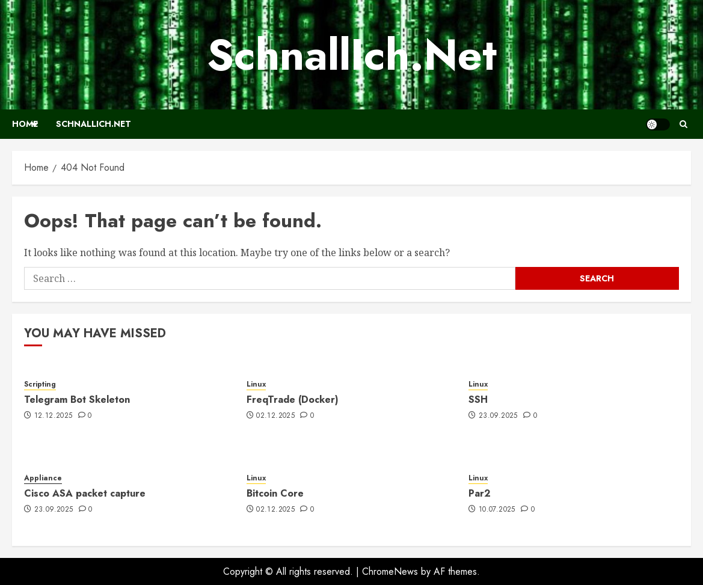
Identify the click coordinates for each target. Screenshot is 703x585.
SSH (478, 399)
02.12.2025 (275, 416)
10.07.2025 (497, 510)
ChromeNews (390, 571)
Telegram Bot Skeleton (77, 399)
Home (25, 124)
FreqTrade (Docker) (293, 399)
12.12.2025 (53, 416)
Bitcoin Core (275, 493)
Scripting (40, 384)
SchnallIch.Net (352, 54)
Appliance (43, 478)
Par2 (479, 493)
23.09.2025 (498, 416)
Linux (256, 384)
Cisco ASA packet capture (85, 493)
